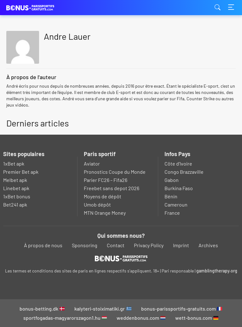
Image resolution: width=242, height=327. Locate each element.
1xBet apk (13, 163)
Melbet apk (15, 180)
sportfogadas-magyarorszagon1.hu (65, 318)
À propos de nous (43, 245)
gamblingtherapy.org (216, 270)
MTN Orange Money (105, 213)
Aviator (92, 163)
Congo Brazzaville (184, 172)
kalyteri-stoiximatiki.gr (102, 309)
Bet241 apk (15, 204)
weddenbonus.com (141, 318)
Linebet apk (16, 188)
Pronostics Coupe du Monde (115, 172)
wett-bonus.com (196, 318)
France (172, 213)
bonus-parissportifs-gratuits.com (181, 309)
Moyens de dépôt (102, 196)
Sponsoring (84, 245)
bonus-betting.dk (42, 309)
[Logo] (121, 258)
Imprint (181, 245)
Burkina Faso (178, 188)
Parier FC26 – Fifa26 (105, 180)
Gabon (171, 180)
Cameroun (175, 204)
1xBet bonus (16, 196)
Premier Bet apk (20, 172)
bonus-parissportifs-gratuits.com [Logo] (37, 7)
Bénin (170, 196)
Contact (115, 245)
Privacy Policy (149, 245)
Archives (208, 245)
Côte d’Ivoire (178, 163)
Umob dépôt (97, 204)
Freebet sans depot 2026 (111, 188)
